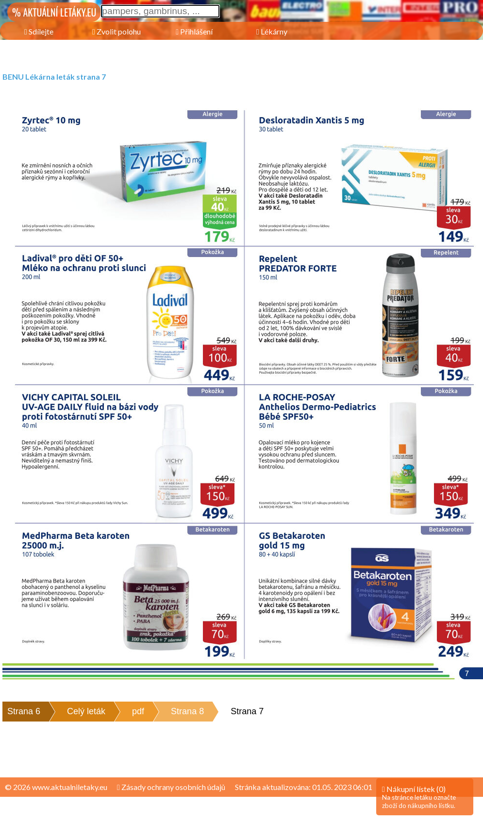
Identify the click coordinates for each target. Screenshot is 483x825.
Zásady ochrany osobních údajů (171, 786)
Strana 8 (187, 711)
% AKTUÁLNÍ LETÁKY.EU (54, 12)
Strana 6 (23, 711)
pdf (138, 711)
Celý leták (86, 711)
